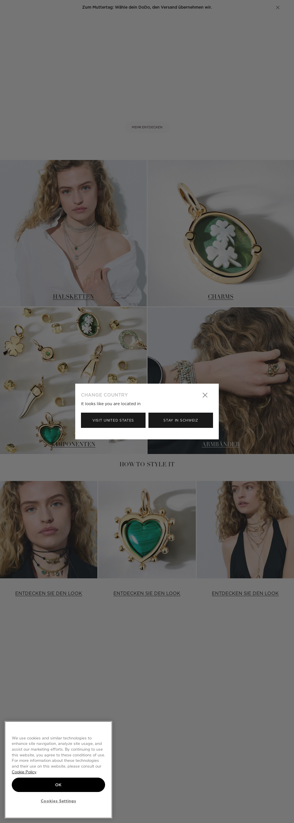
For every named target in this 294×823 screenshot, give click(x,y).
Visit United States (113, 420)
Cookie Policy (24, 772)
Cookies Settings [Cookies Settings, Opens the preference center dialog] (58, 801)
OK (58, 785)
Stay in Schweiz (180, 420)
